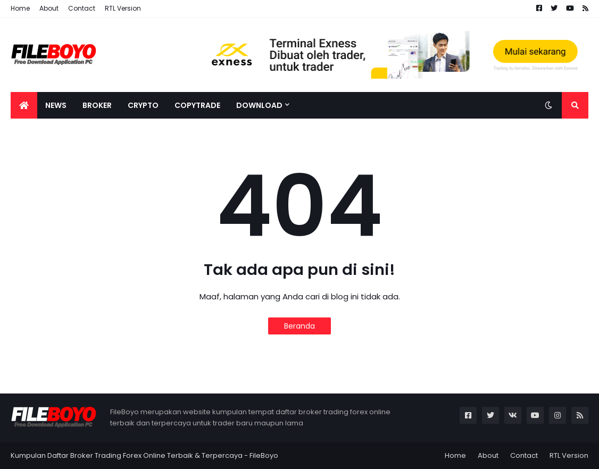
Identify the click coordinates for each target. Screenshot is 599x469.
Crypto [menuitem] (143, 105)
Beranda (299, 326)
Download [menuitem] (259, 105)
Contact (81, 8)
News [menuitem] (55, 105)
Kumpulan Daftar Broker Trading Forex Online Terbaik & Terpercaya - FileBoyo (144, 455)
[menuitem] (24, 105)
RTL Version (123, 8)
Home (20, 8)
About (49, 8)
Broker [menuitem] (97, 105)
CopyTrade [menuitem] (197, 105)
